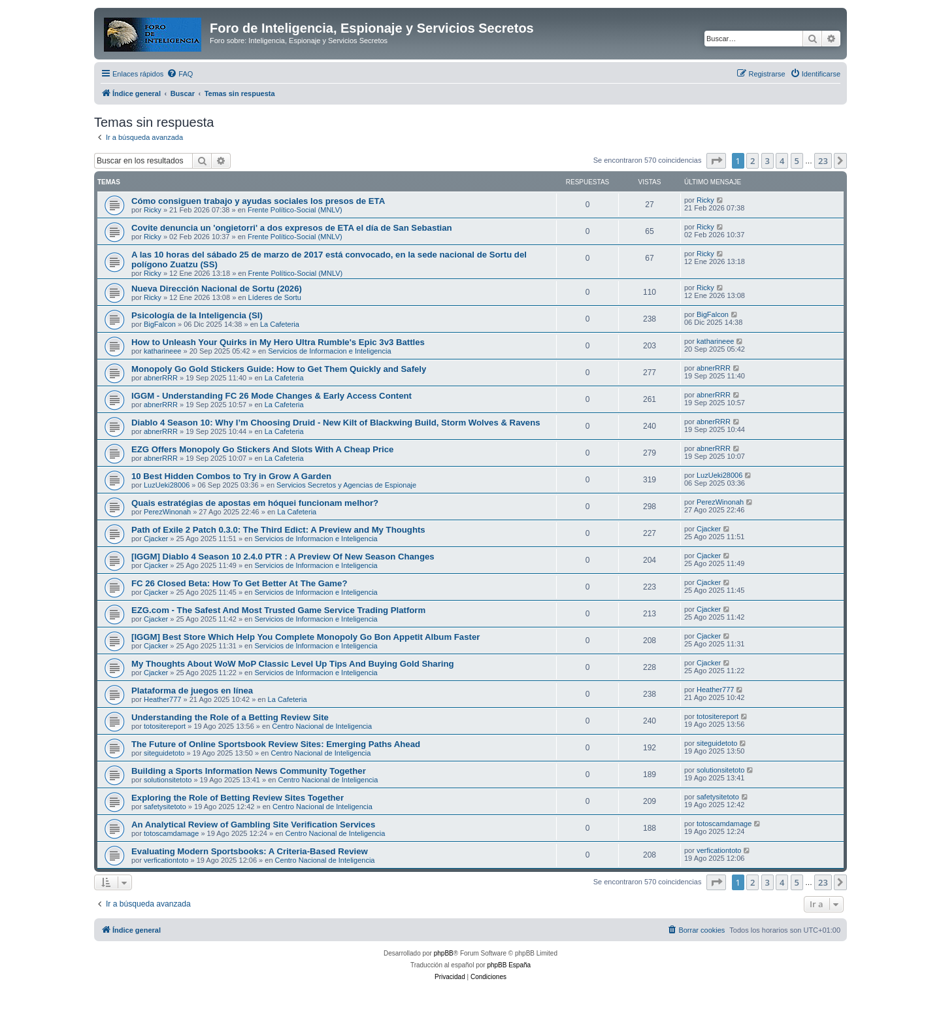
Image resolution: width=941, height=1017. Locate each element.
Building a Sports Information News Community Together (248, 771)
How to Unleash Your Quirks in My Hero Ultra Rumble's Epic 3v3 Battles (278, 342)
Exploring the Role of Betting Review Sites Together (237, 798)
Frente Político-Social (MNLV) (295, 210)
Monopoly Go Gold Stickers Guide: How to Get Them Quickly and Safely (278, 369)
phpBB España (509, 965)
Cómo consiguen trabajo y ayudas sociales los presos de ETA (258, 201)
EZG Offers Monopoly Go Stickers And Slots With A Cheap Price (262, 449)
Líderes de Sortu (274, 297)
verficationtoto (166, 860)
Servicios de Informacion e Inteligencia (329, 351)
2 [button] (752, 161)
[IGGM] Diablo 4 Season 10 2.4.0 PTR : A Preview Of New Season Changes (283, 556)
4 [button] (782, 161)
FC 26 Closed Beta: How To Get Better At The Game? (239, 583)
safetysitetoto (165, 806)
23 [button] (823, 161)
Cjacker (156, 538)
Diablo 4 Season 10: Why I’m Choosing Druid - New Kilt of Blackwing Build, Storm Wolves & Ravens (335, 422)
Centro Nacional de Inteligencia (322, 726)
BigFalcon (160, 324)
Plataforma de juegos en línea (192, 690)
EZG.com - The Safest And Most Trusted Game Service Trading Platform (278, 610)
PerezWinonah (167, 512)
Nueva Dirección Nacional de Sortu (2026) (216, 288)
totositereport (165, 726)
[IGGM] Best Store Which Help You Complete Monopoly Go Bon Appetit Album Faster (305, 637)
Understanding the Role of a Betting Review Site (230, 717)
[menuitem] (180, 74)
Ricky (152, 210)
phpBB (444, 953)
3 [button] (767, 161)
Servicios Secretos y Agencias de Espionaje (346, 485)
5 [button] (797, 161)
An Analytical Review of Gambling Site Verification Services (253, 824)
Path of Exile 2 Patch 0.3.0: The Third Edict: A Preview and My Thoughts (278, 530)
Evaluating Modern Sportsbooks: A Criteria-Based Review (249, 851)
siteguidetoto (164, 753)
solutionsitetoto (167, 780)
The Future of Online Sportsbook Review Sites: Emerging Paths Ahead (275, 744)
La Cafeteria (279, 324)
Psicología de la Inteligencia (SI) (197, 315)
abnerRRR (161, 378)
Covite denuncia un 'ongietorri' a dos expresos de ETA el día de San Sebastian (291, 228)
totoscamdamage (171, 833)
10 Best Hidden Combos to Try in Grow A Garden (231, 476)
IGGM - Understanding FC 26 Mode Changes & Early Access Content (271, 396)
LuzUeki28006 (167, 485)
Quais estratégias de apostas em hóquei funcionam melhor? (254, 503)
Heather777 (163, 699)
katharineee (163, 351)
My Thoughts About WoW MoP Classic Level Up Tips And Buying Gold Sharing (292, 664)
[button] (716, 161)
